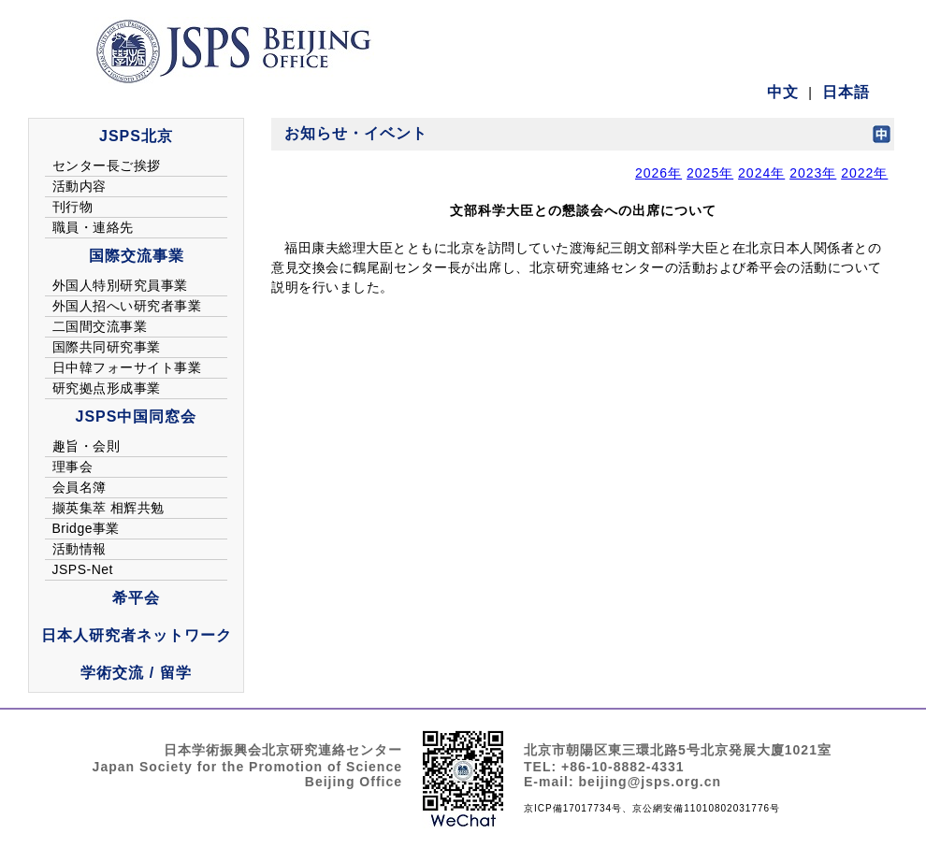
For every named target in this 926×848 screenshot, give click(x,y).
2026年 (658, 172)
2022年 (864, 172)
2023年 (812, 172)
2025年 (710, 172)
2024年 (761, 172)
